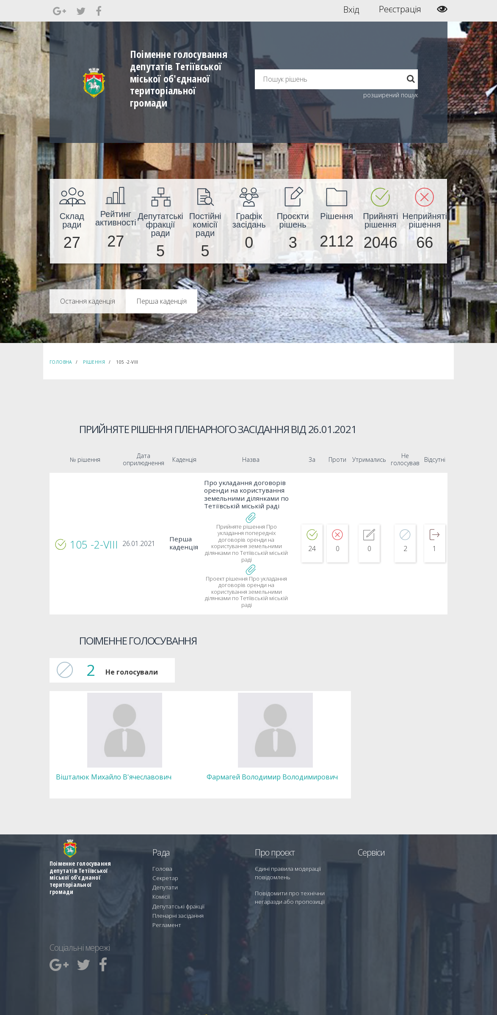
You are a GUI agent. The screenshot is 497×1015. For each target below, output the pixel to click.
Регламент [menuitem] (165, 900)
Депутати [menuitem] (163, 870)
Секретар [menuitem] (163, 862)
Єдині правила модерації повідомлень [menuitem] (285, 858)
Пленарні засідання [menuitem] (175, 893)
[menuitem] (72, 221)
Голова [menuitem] (160, 855)
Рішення (94, 362)
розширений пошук (390, 95)
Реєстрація (400, 9)
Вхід (351, 9)
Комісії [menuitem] (160, 877)
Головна (61, 362)
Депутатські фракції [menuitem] (175, 885)
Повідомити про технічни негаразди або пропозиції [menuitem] (298, 881)
